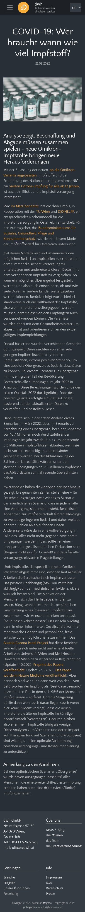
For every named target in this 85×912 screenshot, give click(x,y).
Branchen (10, 877)
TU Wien (43, 212)
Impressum (54, 877)
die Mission (54, 835)
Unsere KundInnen (16, 888)
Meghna (47, 903)
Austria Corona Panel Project (25, 643)
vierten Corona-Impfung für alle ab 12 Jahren (44, 186)
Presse (50, 893)
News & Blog (55, 830)
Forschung (10, 893)
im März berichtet (25, 206)
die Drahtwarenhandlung (64, 846)
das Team (52, 840)
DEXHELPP (66, 212)
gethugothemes (31, 907)
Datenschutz (54, 888)
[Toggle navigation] (10, 7)
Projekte (9, 883)
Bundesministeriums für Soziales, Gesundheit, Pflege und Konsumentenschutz (39, 233)
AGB (49, 883)
